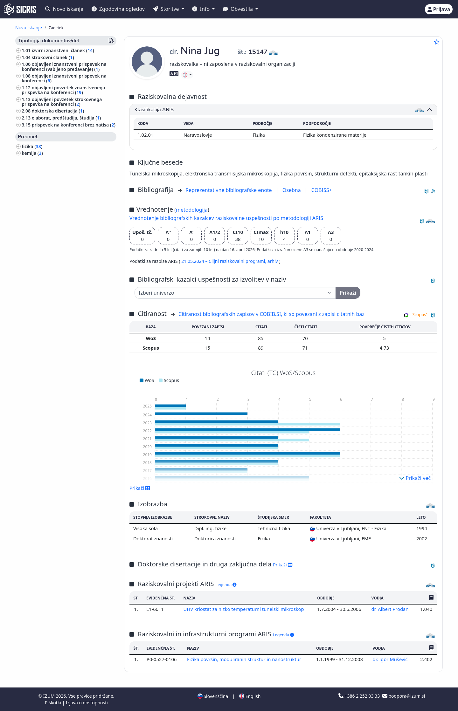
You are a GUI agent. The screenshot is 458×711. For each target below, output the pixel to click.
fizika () (32, 146)
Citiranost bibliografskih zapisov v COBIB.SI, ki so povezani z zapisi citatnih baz (271, 314)
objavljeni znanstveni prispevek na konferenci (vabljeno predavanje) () (64, 66)
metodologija (192, 209)
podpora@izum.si (403, 696)
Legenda (226, 584)
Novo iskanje (64, 8)
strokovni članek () (53, 57)
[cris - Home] (20, 9)
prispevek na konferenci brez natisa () (73, 125)
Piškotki (53, 703)
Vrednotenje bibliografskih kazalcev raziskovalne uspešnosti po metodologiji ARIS (226, 218)
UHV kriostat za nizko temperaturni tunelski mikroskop (244, 609)
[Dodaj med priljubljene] (437, 42)
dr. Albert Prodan (390, 609)
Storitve (166, 8)
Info (201, 8)
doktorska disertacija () (58, 111)
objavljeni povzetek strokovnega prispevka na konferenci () (62, 101)
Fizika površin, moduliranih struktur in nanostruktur (244, 659)
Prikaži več (415, 478)
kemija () (32, 153)
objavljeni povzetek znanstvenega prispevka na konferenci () (63, 90)
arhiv (273, 261)
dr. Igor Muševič (391, 659)
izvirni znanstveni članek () (63, 50)
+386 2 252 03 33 (359, 696)
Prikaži (139, 488)
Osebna (292, 190)
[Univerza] (235, 293)
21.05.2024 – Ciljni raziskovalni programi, (224, 261)
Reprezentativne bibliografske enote (229, 190)
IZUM (49, 696)
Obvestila (238, 8)
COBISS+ (321, 190)
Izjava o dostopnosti (87, 703)
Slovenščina (213, 696)
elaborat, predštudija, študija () (66, 118)
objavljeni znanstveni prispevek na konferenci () (64, 78)
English (249, 696)
